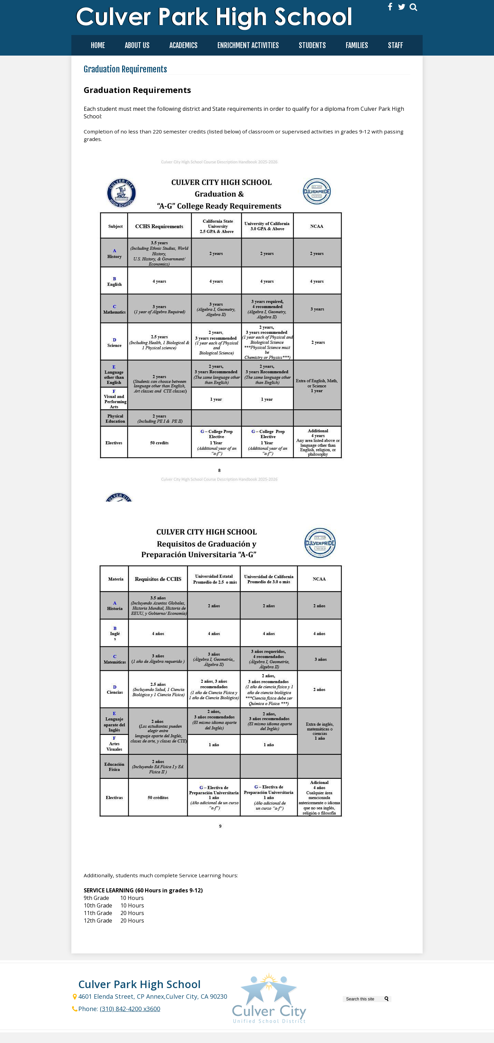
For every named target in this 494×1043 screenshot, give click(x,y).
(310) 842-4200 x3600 (130, 1009)
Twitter (402, 7)
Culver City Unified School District (269, 999)
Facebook (390, 7)
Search (413, 7)
